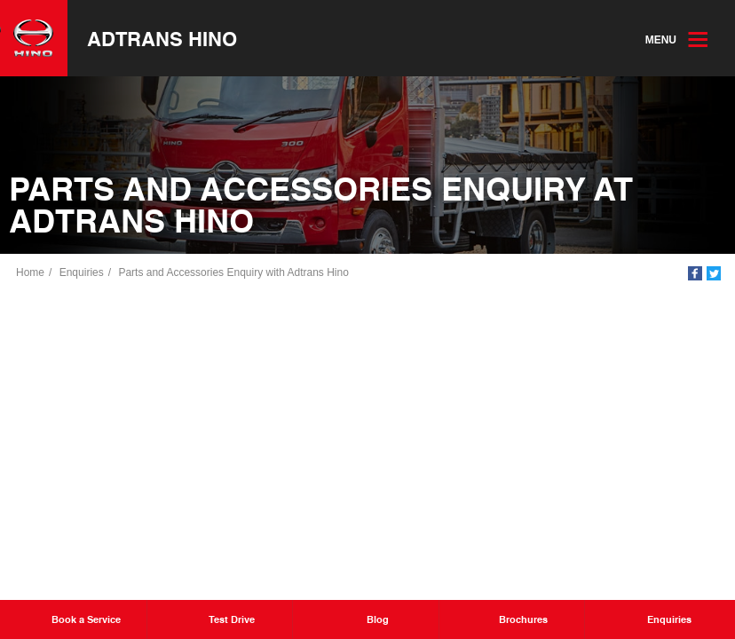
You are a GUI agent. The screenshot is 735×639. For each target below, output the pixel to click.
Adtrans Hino (162, 38)
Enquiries (81, 272)
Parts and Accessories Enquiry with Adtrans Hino (233, 272)
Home (30, 272)
